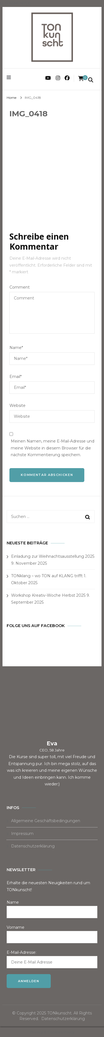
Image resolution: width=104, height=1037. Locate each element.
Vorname (15, 927)
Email (15, 376)
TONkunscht (59, 1013)
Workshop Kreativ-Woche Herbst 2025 (48, 595)
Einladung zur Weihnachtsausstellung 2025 (52, 556)
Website (17, 405)
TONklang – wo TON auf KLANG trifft (47, 575)
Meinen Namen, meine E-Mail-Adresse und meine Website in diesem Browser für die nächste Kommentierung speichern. (52, 448)
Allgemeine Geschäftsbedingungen (45, 820)
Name (16, 347)
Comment (19, 287)
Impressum (22, 833)
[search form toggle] (90, 80)
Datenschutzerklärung (33, 846)
